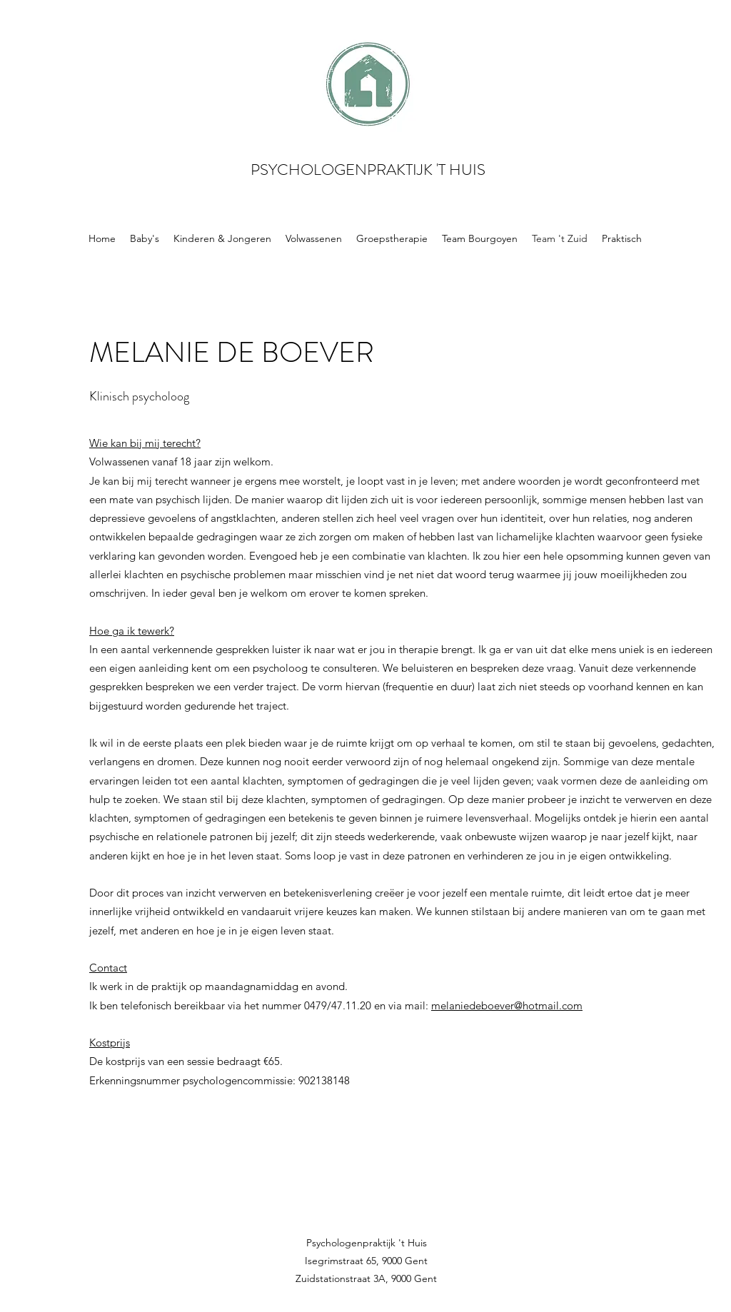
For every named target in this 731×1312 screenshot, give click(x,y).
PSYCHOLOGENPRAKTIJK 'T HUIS (368, 169)
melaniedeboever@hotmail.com (507, 1005)
